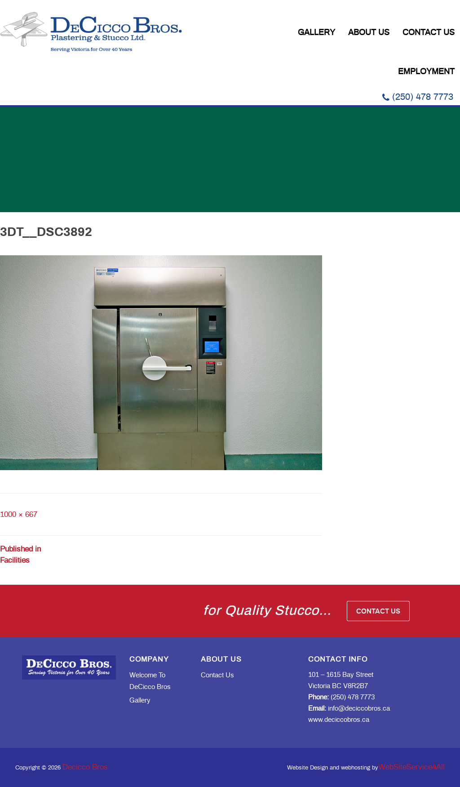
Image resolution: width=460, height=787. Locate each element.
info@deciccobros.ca (349, 708)
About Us (368, 33)
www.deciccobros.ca (338, 719)
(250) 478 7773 (417, 97)
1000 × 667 (18, 514)
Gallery (316, 33)
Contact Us (428, 33)
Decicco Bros (85, 767)
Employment (426, 72)
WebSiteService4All (411, 767)
